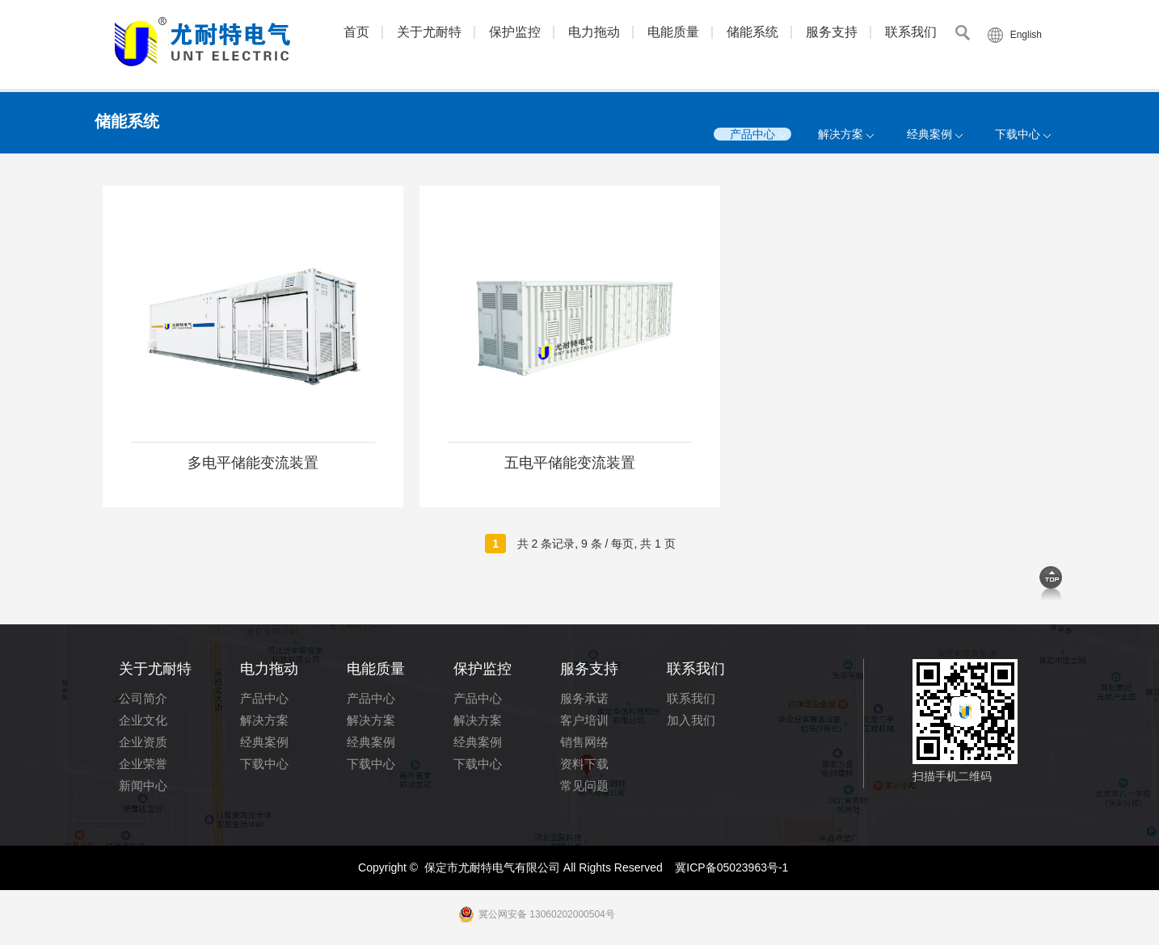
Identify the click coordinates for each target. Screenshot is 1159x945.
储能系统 (752, 32)
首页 (356, 32)
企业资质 (143, 742)
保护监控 (515, 32)
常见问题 (584, 785)
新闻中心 (143, 785)
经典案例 (929, 134)
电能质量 (673, 32)
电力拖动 (594, 32)
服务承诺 (584, 698)
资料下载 (584, 764)
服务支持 (832, 32)
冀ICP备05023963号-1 (731, 867)
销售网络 (584, 742)
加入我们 (691, 720)
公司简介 (143, 698)
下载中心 (1017, 134)
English (1026, 34)
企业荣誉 (143, 764)
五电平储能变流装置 (569, 463)
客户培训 (584, 720)
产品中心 (752, 134)
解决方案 (840, 134)
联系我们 (911, 32)
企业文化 (143, 720)
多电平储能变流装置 (253, 463)
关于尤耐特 (429, 32)
